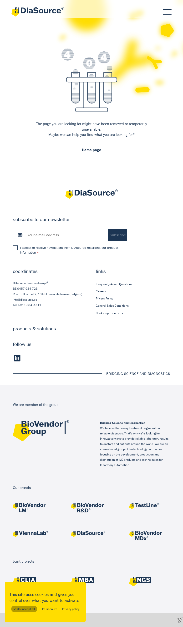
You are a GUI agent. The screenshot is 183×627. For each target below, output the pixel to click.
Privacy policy (70, 609)
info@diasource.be (25, 300)
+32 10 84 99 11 (29, 305)
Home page (91, 150)
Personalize (49, 609)
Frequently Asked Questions (114, 284)
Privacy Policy (104, 299)
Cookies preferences (109, 313)
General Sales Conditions (112, 306)
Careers (101, 292)
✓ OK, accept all (24, 609)
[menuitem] (133, 284)
